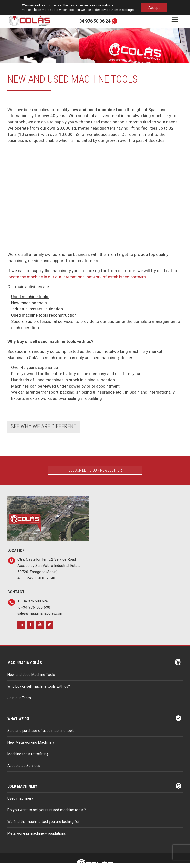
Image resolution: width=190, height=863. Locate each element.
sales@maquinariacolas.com (40, 614)
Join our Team (19, 698)
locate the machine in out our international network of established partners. (77, 276)
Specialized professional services (42, 321)
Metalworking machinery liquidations (36, 833)
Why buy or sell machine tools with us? (38, 686)
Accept (154, 8)
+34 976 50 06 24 (93, 21)
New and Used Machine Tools (31, 675)
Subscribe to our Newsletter (95, 470)
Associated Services (23, 766)
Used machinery (20, 798)
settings (128, 10)
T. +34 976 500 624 (32, 601)
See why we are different (43, 426)
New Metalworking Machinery (31, 742)
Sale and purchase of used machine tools (40, 731)
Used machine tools (29, 296)
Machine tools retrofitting (27, 754)
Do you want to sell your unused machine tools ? (46, 810)
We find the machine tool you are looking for (43, 822)
